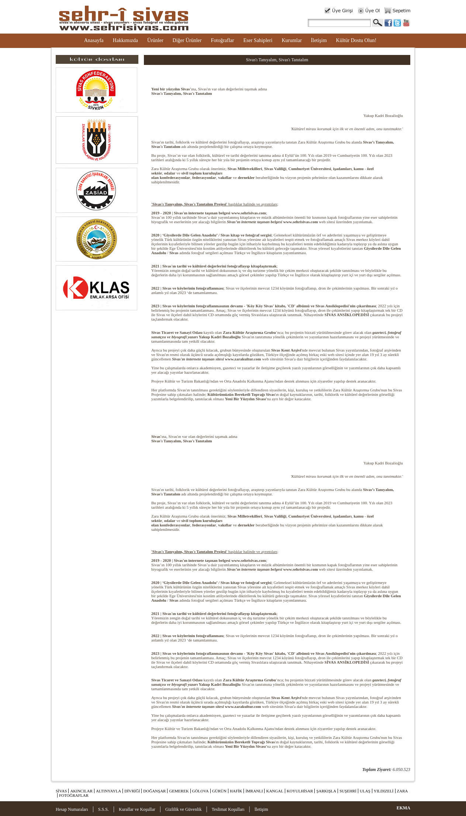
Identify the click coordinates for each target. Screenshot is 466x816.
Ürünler (155, 40)
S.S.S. (103, 809)
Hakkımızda (125, 40)
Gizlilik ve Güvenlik (183, 809)
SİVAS (61, 791)
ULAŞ (365, 791)
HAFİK (236, 791)
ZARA (402, 791)
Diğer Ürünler (187, 40)
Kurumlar (291, 40)
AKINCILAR (81, 791)
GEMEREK (179, 791)
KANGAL (274, 791)
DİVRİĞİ (132, 791)
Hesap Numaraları (72, 809)
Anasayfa (94, 40)
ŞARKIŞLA (326, 791)
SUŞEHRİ (347, 791)
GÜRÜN (219, 791)
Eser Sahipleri (257, 40)
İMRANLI (254, 791)
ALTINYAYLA (108, 791)
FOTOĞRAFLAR (74, 795)
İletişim (319, 40)
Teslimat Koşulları (228, 809)
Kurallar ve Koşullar (137, 809)
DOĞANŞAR (154, 791)
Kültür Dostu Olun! (356, 40)
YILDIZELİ (384, 791)
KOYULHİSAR (300, 791)
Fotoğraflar (222, 40)
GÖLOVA (200, 791)
